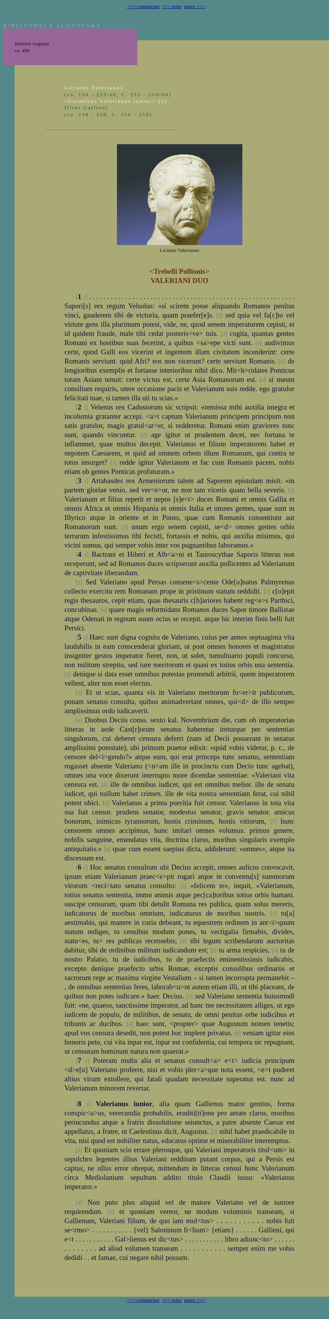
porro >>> (194, 6)
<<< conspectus (143, 6)
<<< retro (171, 6)
